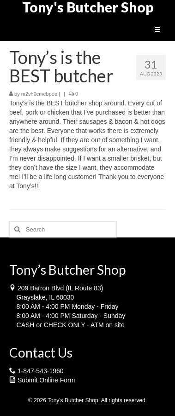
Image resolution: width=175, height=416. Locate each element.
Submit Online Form (46, 380)
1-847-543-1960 (41, 371)
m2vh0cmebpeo (39, 94)
